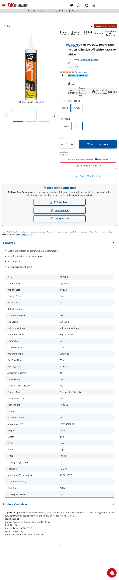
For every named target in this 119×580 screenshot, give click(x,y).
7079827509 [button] (74, 44)
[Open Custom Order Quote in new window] (88, 176)
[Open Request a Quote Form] (88, 165)
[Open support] (112, 573)
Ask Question (59, 218)
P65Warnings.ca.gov (24, 234)
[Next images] (54, 115)
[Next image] (74, 67)
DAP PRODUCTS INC (89, 59)
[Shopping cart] (86, 5)
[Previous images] (6, 115)
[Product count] (67, 144)
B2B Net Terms (59, 202)
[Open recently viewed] (72, 5)
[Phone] (93, 5)
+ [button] (71, 144)
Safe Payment (59, 210)
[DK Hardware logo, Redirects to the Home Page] (18, 5)
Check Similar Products (105, 26)
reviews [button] (81, 72)
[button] (4, 5)
